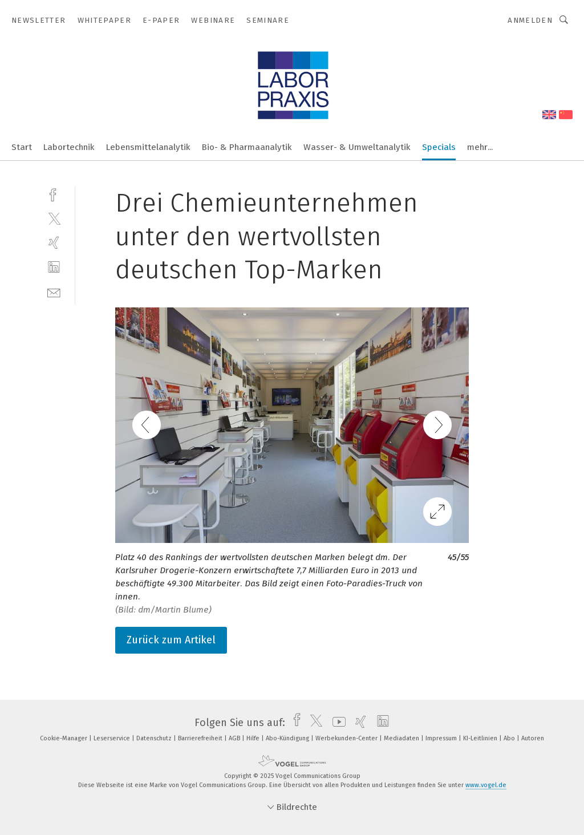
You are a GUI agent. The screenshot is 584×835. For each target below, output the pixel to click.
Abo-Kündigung (288, 738)
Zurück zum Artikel (171, 640)
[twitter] (54, 218)
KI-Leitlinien (481, 738)
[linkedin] (54, 267)
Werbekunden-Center (347, 738)
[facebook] (54, 194)
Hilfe (253, 738)
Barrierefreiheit (201, 738)
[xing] (54, 243)
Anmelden (530, 20)
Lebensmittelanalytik (148, 147)
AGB (235, 738)
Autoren (532, 738)
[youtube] (336, 722)
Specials (439, 147)
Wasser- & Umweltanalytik (357, 147)
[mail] (54, 292)
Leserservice (113, 738)
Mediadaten (402, 738)
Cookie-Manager (64, 738)
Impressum (442, 738)
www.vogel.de (485, 785)
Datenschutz (154, 738)
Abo (510, 738)
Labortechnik (69, 147)
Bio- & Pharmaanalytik (247, 147)
